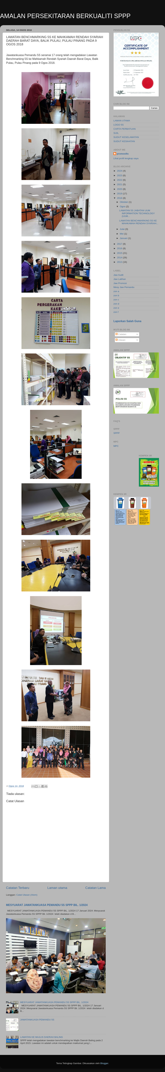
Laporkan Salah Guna (127, 321)
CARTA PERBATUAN (124, 129)
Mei (122, 233)
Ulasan (120, 340)
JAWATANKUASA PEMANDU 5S (37, 1019)
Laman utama (57, 888)
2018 (120, 198)
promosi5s (123, 153)
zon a (116, 291)
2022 (120, 180)
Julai (122, 229)
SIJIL (116, 133)
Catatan (121, 334)
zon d (116, 303)
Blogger (104, 1063)
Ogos (123, 206)
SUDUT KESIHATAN (124, 141)
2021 (120, 184)
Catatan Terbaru (17, 888)
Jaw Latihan (119, 279)
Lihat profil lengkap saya (126, 158)
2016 (120, 248)
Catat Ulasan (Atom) (26, 895)
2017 (120, 244)
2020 (120, 189)
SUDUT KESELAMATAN (126, 137)
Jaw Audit (118, 275)
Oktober (124, 202)
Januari (124, 238)
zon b (116, 295)
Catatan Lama (95, 888)
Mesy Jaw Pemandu (123, 287)
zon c (116, 299)
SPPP (116, 433)
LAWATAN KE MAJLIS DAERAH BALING (41, 1037)
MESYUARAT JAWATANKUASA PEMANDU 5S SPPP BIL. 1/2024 (46, 905)
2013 (120, 262)
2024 (120, 170)
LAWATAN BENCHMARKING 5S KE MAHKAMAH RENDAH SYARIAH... (138, 222)
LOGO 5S (118, 124)
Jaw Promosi (120, 283)
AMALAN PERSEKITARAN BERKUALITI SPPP (65, 15)
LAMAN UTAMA (121, 120)
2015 (120, 253)
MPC (116, 446)
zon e (116, 308)
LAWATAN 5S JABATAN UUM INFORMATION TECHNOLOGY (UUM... (137, 213)
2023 (120, 175)
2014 (120, 257)
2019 (120, 193)
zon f (115, 312)
